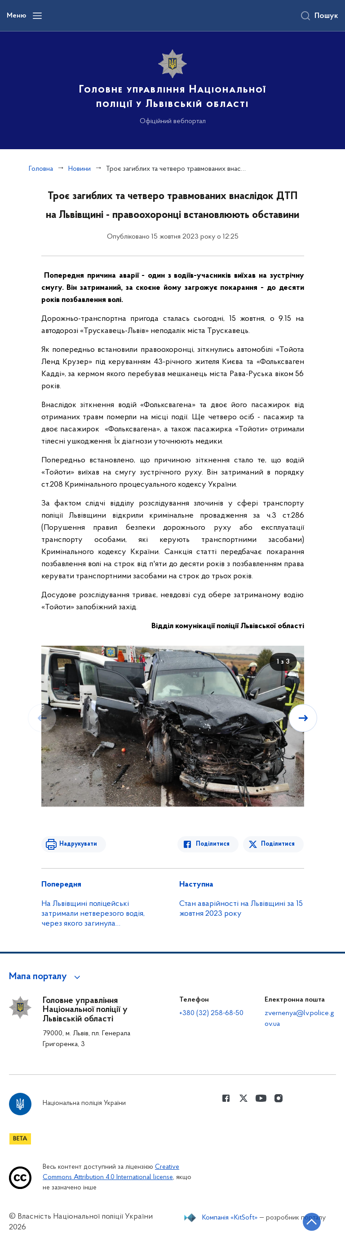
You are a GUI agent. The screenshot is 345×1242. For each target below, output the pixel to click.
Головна (41, 169)
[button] (46, 976)
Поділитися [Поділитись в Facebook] (213, 844)
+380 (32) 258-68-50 (211, 1013)
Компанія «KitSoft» (230, 1217)
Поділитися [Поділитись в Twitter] (278, 844)
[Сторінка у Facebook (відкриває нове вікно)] (226, 1098)
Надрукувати (78, 844)
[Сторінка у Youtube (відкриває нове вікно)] (261, 1098)
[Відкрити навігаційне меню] (37, 15)
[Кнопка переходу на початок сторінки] (311, 1222)
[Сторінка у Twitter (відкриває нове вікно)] (243, 1098)
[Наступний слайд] (303, 718)
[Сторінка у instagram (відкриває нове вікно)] (278, 1098)
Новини (79, 169)
